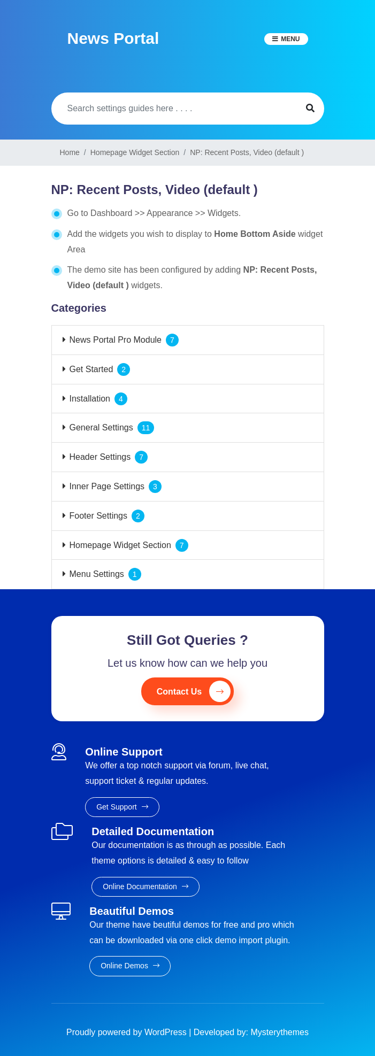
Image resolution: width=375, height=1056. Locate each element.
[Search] (174, 109)
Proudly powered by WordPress (127, 1032)
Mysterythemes (280, 1032)
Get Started (91, 369)
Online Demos (130, 965)
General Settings (101, 427)
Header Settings (100, 456)
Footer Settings (99, 515)
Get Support (122, 807)
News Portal (113, 38)
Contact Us (194, 691)
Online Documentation (145, 886)
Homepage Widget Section (120, 545)
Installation (90, 398)
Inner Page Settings (107, 486)
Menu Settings (97, 574)
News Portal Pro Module (116, 339)
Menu (290, 39)
